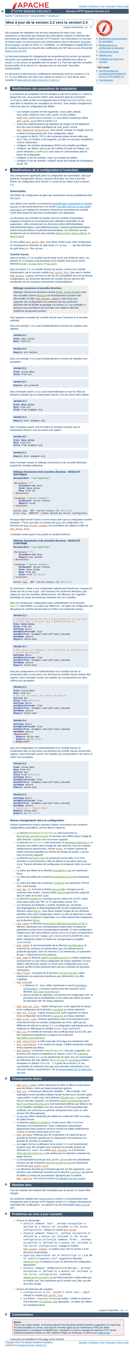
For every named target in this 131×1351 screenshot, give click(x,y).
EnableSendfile (63, 877)
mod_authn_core (38, 1166)
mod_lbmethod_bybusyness (33, 130)
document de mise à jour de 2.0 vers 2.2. (39, 80)
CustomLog (74, 1060)
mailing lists (104, 1332)
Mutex (37, 911)
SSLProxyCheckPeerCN (73, 1101)
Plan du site (123, 6)
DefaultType (37, 858)
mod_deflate (24, 1135)
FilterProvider (68, 973)
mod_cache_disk (26, 121)
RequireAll (17, 236)
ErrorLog (58, 1060)
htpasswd (22, 1116)
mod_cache (23, 923)
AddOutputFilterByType (38, 1277)
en (86, 27)
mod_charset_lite (28, 1006)
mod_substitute (26, 1041)
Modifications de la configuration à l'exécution (111, 46)
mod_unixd (69, 1230)
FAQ (102, 6)
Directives (93, 6)
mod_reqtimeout (26, 1044)
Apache (8, 15)
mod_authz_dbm (35, 242)
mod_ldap (22, 958)
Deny (40, 264)
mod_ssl (22, 1032)
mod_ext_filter (26, 1013)
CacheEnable (75, 945)
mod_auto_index (26, 1085)
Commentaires (106, 80)
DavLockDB (58, 889)
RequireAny (63, 233)
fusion (59, 522)
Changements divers (109, 51)
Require (42, 295)
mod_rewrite (24, 1178)
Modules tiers (105, 55)
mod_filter (24, 973)
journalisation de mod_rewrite (70, 1178)
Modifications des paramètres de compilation (44, 88)
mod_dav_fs (24, 889)
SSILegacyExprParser (46, 992)
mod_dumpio (24, 1050)
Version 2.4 (53, 15)
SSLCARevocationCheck (31, 1038)
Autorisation (18, 191)
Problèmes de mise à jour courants (37, 1214)
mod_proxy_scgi (26, 1019)
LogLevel (57, 1009)
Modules (83, 6)
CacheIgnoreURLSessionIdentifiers (64, 923)
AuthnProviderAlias (58, 1163)
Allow (32, 264)
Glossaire (111, 6)
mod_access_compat (22, 275)
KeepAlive (35, 898)
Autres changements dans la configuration (37, 820)
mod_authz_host (59, 272)
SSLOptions (67, 1097)
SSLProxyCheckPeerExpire (33, 1104)
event (59, 848)
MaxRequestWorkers (77, 842)
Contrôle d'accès (19, 254)
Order (24, 264)
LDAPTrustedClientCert (56, 958)
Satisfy (52, 264)
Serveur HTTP (22, 15)
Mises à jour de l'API (15, 51)
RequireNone (79, 233)
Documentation (38, 15)
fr (91, 27)
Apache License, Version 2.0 (32, 1345)
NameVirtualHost (39, 1122)
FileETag (58, 883)
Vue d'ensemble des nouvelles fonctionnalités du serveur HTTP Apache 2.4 (112, 74)
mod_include (24, 982)
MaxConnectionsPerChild (32, 836)
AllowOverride (62, 870)
